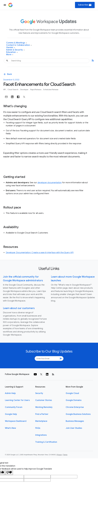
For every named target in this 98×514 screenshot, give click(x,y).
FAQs (37, 428)
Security (39, 393)
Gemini (10, 47)
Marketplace (41, 421)
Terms (65, 455)
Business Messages (75, 421)
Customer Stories (43, 400)
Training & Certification (46, 442)
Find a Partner (41, 414)
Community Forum (13, 407)
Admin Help (10, 393)
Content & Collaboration (19, 45)
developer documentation (49, 182)
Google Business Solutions (78, 414)
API (4, 90)
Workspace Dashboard (15, 421)
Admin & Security (15, 50)
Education (12, 52)
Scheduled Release (50, 90)
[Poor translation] (9, 472)
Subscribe (85, 4)
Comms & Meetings (16, 43)
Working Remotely (43, 407)
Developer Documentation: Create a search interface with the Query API (40, 252)
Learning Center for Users (17, 400)
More (9, 54)
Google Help (11, 414)
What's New (10, 428)
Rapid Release (36, 90)
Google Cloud (72, 393)
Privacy (59, 455)
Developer (24, 90)
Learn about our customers (19, 308)
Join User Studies (74, 428)
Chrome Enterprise (75, 407)
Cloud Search (13, 90)
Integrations (41, 435)
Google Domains (73, 400)
